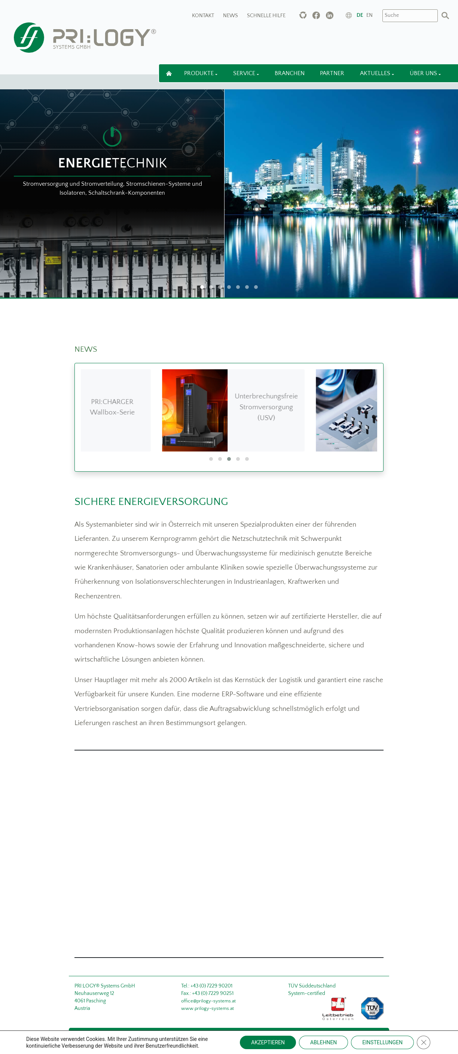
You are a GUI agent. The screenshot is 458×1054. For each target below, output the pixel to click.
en (369, 15)
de (360, 15)
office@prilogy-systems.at (208, 1001)
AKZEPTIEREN (268, 1042)
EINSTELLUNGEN (382, 1042)
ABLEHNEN (323, 1042)
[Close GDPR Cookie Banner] (423, 1042)
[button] (211, 459)
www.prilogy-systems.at (207, 1008)
